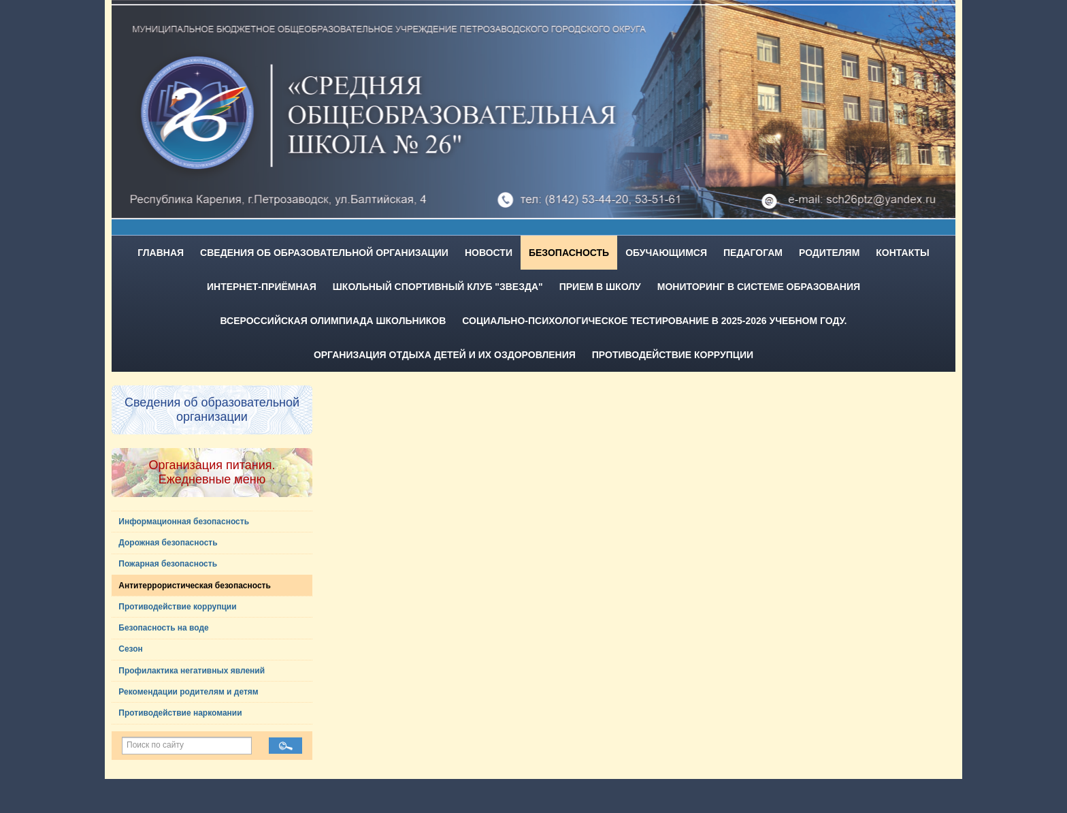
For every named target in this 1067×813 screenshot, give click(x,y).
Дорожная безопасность (167, 542)
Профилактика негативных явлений (191, 670)
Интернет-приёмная (261, 286)
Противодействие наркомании (180, 713)
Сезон (130, 649)
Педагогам (753, 252)
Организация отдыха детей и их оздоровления (445, 354)
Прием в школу (600, 286)
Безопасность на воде (163, 628)
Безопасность (569, 252)
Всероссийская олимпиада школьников (333, 320)
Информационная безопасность (183, 521)
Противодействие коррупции (672, 354)
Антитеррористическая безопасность (194, 585)
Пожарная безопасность (167, 564)
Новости (488, 252)
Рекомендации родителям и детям (188, 692)
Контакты (902, 252)
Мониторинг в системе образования (758, 286)
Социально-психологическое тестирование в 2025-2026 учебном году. (654, 320)
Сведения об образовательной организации (324, 252)
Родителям (829, 252)
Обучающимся (666, 252)
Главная (160, 252)
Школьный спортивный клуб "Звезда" (438, 286)
